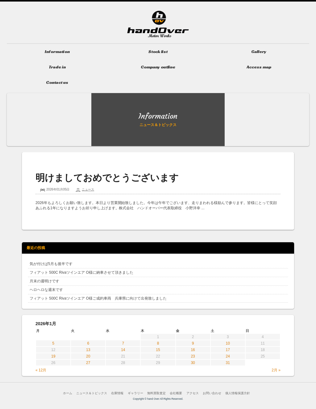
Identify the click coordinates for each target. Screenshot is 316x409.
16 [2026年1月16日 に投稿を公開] (193, 350)
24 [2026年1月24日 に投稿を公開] (228, 356)
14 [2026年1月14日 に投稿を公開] (123, 350)
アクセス (192, 393)
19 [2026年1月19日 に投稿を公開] (53, 356)
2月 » (276, 370)
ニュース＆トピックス (91, 393)
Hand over (158, 24)
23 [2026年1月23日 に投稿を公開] (193, 356)
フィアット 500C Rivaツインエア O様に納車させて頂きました (81, 272)
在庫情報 (117, 393)
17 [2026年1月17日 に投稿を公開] (228, 350)
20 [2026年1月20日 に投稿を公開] (88, 356)
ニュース (88, 189)
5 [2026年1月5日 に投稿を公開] (53, 343)
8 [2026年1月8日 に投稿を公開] (158, 343)
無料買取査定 (156, 393)
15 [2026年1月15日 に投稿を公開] (158, 350)
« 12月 (40, 370)
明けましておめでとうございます (107, 178)
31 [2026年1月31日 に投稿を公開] (228, 363)
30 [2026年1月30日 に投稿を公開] (193, 363)
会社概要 (176, 393)
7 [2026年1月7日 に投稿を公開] (123, 343)
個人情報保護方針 (237, 393)
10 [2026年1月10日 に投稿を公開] (228, 343)
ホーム (67, 393)
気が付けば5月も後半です (51, 264)
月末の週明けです (44, 281)
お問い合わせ (212, 393)
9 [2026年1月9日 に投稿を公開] (193, 343)
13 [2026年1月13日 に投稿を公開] (88, 350)
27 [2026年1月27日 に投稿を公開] (88, 363)
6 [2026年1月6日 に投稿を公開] (88, 343)
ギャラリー (135, 393)
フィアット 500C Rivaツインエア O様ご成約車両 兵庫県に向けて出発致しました (98, 298)
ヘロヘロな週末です (46, 290)
